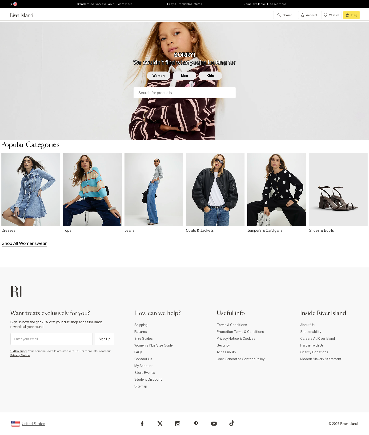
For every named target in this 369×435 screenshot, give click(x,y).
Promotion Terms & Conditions (240, 332)
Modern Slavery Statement (320, 359)
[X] (160, 423)
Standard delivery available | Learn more (104, 4)
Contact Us (143, 359)
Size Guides (143, 338)
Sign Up (105, 339)
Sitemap (140, 386)
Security (223, 345)
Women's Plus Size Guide (153, 345)
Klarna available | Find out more (264, 4)
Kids (210, 76)
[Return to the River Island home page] (24, 15)
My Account (143, 366)
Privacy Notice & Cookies (236, 338)
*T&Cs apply (18, 351)
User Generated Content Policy (241, 359)
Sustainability (310, 332)
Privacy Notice (20, 355)
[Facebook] (142, 423)
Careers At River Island (317, 338)
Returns (140, 332)
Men (184, 76)
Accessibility (226, 352)
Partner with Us (312, 345)
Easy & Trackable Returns (184, 4)
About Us (307, 325)
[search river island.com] (285, 15)
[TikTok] (232, 423)
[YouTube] (214, 423)
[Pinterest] (196, 423)
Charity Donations (314, 352)
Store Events (144, 373)
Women (158, 76)
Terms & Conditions (232, 325)
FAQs (138, 352)
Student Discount (148, 379)
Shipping (141, 325)
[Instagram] (178, 423)
